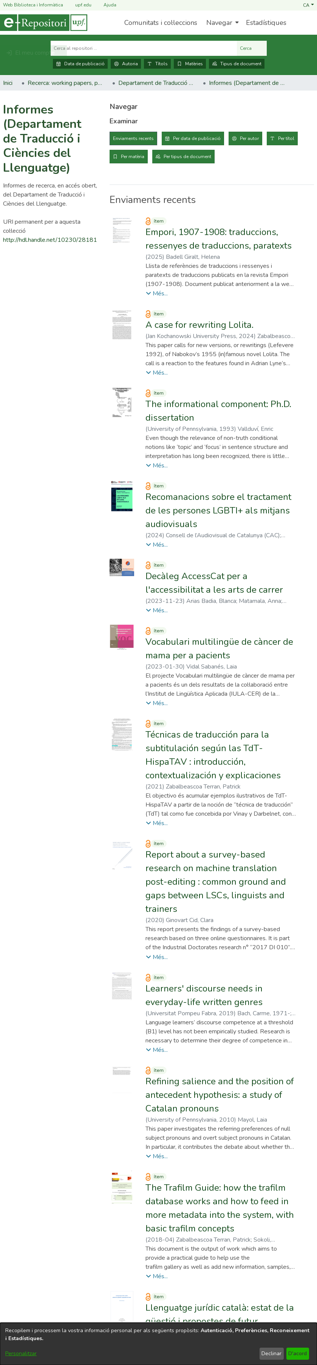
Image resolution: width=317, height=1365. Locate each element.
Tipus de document (236, 64)
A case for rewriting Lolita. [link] (199, 325)
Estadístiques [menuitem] (266, 22)
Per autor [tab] (249, 138)
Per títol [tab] (286, 138)
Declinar (271, 1353)
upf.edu (78, 5)
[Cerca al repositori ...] (144, 48)
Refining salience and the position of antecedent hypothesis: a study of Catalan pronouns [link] (219, 1094)
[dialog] (158, 1344)
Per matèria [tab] (132, 157)
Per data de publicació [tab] (197, 138)
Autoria (126, 64)
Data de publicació (80, 64)
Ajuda (105, 5)
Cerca (252, 48)
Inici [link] (7, 83)
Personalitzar (21, 1353)
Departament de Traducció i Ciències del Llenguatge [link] (156, 83)
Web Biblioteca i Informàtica (33, 5)
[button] (308, 4)
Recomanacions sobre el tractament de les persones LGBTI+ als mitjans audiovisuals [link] (218, 510)
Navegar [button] (219, 22)
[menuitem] (221, 23)
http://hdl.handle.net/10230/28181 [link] (50, 240)
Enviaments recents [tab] (133, 138)
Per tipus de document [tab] (187, 157)
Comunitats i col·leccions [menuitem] (160, 22)
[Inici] (43, 23)
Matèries (190, 64)
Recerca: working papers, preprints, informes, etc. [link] (65, 83)
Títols (157, 64)
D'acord (297, 1353)
